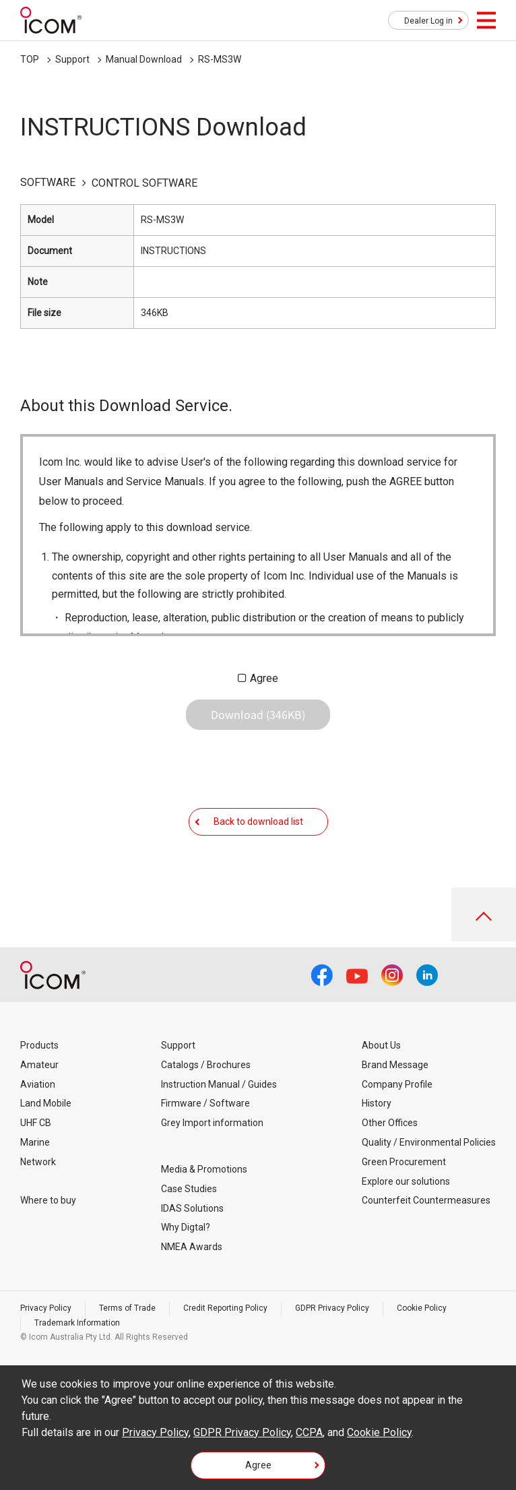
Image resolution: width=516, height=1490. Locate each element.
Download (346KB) (258, 714)
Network (38, 1161)
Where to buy (48, 1200)
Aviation (37, 1084)
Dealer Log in (428, 21)
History (376, 1103)
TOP (29, 59)
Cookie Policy (422, 1308)
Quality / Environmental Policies (429, 1142)
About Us (381, 1045)
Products (39, 1045)
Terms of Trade (127, 1308)
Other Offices (390, 1122)
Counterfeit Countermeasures (426, 1200)
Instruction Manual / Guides (219, 1084)
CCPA (309, 1432)
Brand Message (395, 1064)
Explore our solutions (406, 1181)
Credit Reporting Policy (225, 1308)
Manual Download (144, 59)
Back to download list (258, 821)
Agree (264, 678)
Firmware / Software (205, 1103)
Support (72, 59)
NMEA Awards (191, 1246)
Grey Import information (212, 1122)
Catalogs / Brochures (206, 1064)
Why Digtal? (185, 1227)
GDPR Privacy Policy (332, 1308)
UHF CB (35, 1122)
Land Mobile (45, 1103)
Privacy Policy (45, 1308)
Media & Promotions (204, 1169)
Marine (35, 1142)
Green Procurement (404, 1161)
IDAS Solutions (192, 1208)
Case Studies (189, 1188)
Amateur (39, 1064)
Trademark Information (77, 1323)
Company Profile (397, 1084)
